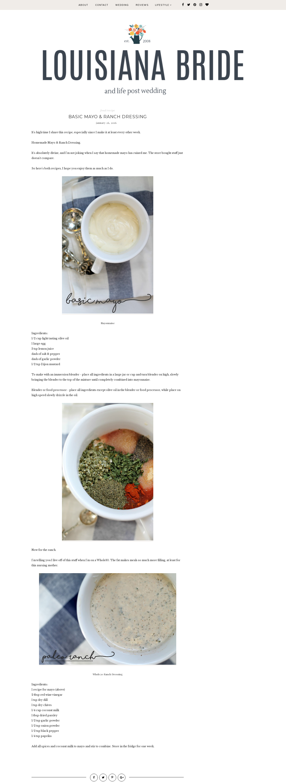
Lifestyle (163, 4)
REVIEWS (142, 4)
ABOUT (83, 4)
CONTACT (101, 4)
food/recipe (107, 110)
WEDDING (122, 4)
